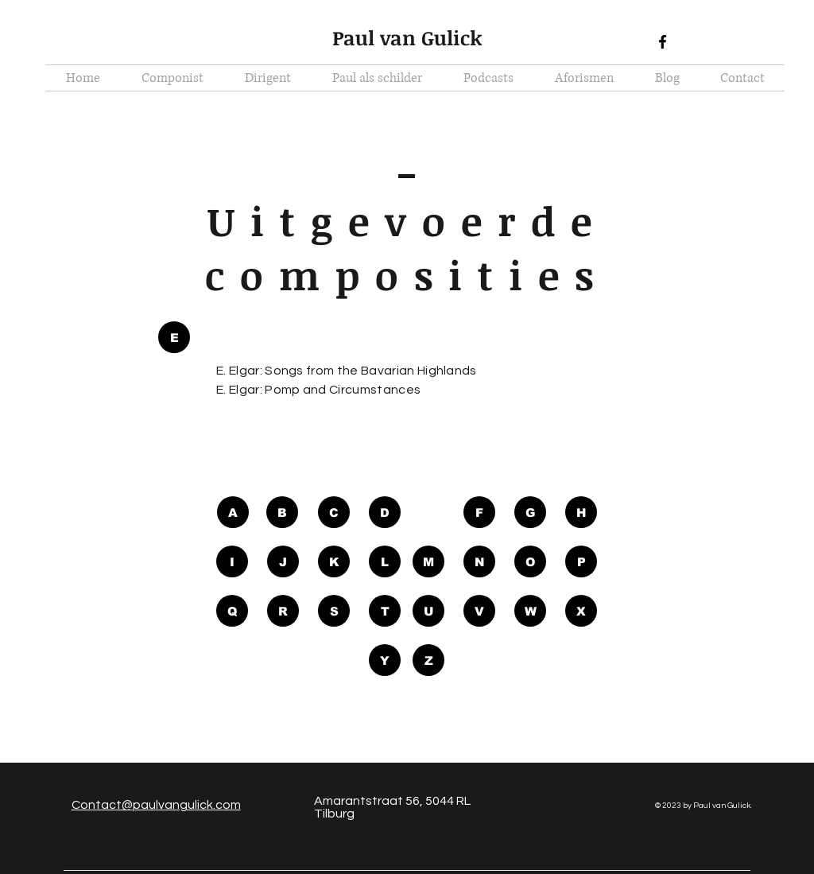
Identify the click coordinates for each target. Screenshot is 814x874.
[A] (233, 512)
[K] (334, 561)
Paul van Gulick (407, 37)
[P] (581, 561)
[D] (385, 512)
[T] (385, 611)
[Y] (385, 660)
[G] (530, 512)
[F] (479, 512)
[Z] (428, 660)
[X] (581, 611)
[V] (479, 611)
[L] (385, 561)
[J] (283, 561)
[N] (479, 561)
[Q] (232, 611)
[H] (581, 512)
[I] (232, 561)
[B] (282, 512)
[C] (334, 512)
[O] (530, 561)
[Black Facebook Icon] (662, 42)
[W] (530, 611)
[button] (174, 337)
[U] (428, 611)
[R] (283, 611)
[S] (334, 611)
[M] (428, 561)
